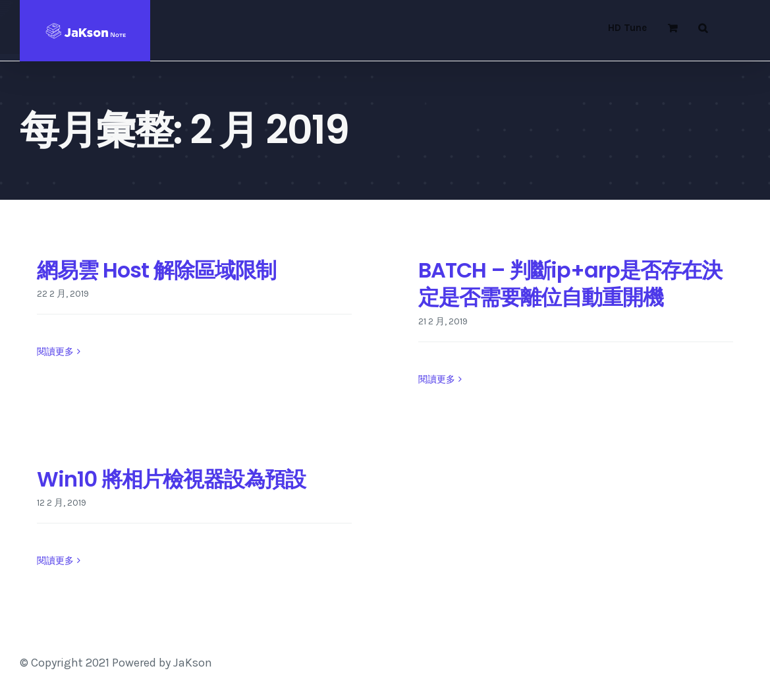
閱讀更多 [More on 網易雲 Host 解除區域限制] (55, 378)
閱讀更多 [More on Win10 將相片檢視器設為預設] (55, 561)
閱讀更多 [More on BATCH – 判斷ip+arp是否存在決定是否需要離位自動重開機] (436, 379)
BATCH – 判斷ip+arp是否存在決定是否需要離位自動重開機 (570, 284)
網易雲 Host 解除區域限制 (156, 270)
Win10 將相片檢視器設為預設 (171, 479)
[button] (702, 27)
